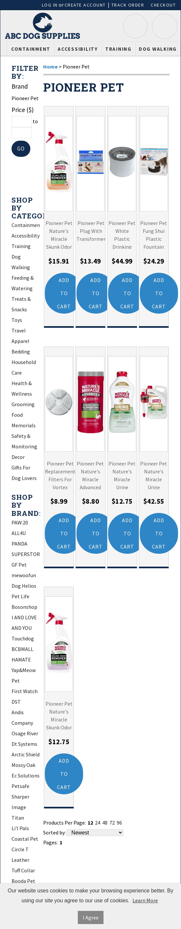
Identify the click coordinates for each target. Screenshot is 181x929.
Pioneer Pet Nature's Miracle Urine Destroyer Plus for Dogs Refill (122, 475)
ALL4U (19, 533)
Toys (17, 320)
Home (50, 66)
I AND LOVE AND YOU (24, 623)
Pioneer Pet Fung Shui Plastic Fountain (153, 234)
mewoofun (24, 575)
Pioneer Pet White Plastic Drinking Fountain (122, 234)
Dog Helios (24, 586)
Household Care (24, 367)
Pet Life (20, 596)
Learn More (145, 900)
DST (16, 702)
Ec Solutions (26, 776)
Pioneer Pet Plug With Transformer (91, 231)
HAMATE (21, 660)
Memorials (24, 425)
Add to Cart (64, 293)
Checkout (163, 5)
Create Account (85, 5)
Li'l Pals (20, 828)
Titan (18, 818)
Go (21, 148)
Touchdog (23, 638)
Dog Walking (158, 49)
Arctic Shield (26, 754)
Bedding (21, 352)
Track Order (127, 5)
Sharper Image (20, 802)
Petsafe (20, 786)
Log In (50, 5)
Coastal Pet (25, 839)
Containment (30, 49)
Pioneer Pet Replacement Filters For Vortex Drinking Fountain (60, 475)
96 (119, 823)
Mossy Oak (23, 765)
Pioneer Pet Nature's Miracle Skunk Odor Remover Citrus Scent (59, 234)
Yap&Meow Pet (24, 675)
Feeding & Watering (23, 283)
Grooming (23, 404)
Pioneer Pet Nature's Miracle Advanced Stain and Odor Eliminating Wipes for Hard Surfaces (90, 475)
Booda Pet (23, 881)
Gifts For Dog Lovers (24, 473)
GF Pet (19, 565)
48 (104, 823)
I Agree (91, 917)
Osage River (25, 733)
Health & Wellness (22, 388)
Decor (18, 457)
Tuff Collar (23, 870)
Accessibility (78, 49)
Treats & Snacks (21, 304)
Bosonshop (24, 607)
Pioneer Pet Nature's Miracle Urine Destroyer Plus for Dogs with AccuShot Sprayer (153, 475)
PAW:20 (20, 523)
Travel (19, 330)
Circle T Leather (20, 854)
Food (17, 415)
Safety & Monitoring (24, 441)
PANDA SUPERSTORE (26, 549)
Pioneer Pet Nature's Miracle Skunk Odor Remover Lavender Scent (59, 715)
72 (112, 823)
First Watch (25, 691)
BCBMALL (22, 649)
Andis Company (22, 717)
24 (97, 823)
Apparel (20, 341)
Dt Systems (24, 744)
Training (118, 49)
